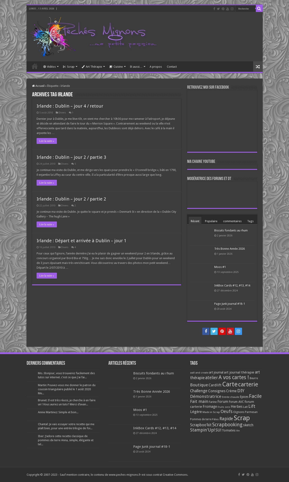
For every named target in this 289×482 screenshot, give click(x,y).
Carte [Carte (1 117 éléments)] (230, 384)
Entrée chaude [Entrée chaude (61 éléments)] (230, 397)
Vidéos (49, 66)
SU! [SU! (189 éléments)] (218, 430)
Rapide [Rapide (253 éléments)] (226, 418)
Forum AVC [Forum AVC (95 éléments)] (236, 402)
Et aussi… (136, 66)
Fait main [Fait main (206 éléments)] (199, 401)
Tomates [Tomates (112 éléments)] (228, 430)
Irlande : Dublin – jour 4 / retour (70, 106)
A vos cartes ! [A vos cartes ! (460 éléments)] (234, 377)
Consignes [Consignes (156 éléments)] (217, 391)
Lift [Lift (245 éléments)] (251, 406)
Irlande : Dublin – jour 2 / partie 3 (71, 157)
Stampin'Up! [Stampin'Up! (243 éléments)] (202, 430)
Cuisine (116, 66)
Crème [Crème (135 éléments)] (231, 391)
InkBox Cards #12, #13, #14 (232, 285)
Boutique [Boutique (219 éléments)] (199, 385)
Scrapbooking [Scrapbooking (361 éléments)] (227, 424)
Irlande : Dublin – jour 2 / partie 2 (71, 199)
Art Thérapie (92, 66)
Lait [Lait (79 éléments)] (245, 406)
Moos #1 (220, 267)
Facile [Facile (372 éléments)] (255, 396)
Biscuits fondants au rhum (231, 230)
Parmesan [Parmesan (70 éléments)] (251, 412)
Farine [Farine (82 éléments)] (213, 402)
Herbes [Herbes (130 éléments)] (236, 406)
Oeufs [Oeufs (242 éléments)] (227, 411)
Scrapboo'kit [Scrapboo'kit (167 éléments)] (201, 425)
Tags (250, 221)
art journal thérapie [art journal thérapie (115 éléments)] (239, 372)
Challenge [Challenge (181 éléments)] (198, 391)
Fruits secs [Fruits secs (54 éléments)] (224, 407)
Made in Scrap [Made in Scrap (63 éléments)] (211, 412)
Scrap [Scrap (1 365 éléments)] (242, 418)
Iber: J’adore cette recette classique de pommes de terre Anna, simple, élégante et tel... (65, 440)
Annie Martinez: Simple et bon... (58, 412)
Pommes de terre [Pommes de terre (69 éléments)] (200, 419)
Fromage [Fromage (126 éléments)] (210, 407)
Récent (195, 221)
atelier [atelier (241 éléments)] (211, 377)
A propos (156, 66)
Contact (172, 66)
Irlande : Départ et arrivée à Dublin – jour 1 (81, 240)
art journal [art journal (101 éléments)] (216, 372)
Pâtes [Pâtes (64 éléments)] (215, 419)
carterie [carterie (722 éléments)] (248, 384)
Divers (62, 112)
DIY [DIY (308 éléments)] (240, 390)
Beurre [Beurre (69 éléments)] (254, 378)
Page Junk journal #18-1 (229, 303)
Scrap (69, 66)
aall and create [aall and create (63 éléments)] (199, 372)
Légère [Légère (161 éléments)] (196, 411)
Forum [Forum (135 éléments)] (222, 401)
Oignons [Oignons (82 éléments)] (238, 412)
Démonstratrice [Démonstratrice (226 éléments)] (205, 396)
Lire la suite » (46, 141)
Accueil (35, 66)
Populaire (211, 221)
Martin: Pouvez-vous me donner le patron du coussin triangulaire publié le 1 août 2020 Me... (67, 389)
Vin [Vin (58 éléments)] (238, 430)
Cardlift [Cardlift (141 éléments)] (215, 385)
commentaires (232, 221)
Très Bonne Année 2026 (229, 248)
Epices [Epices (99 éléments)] (244, 397)
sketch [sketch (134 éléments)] (248, 425)
